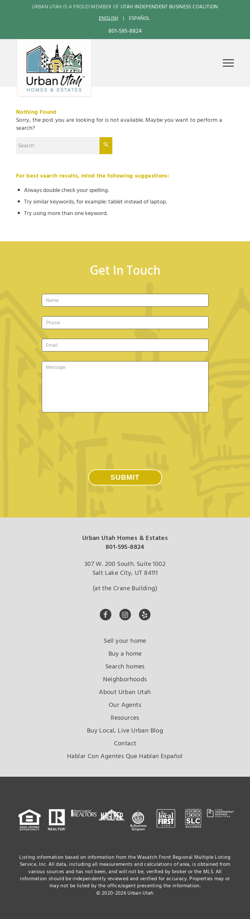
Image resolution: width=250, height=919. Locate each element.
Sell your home (125, 641)
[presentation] (90, 434)
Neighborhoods (125, 679)
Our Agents (125, 705)
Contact (125, 743)
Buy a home (125, 654)
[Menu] (225, 63)
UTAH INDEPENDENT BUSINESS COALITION (169, 7)
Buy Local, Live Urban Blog (125, 730)
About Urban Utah (125, 692)
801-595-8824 (125, 31)
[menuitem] (225, 63)
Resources (125, 718)
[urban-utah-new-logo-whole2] (54, 68)
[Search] (64, 145)
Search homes (125, 666)
